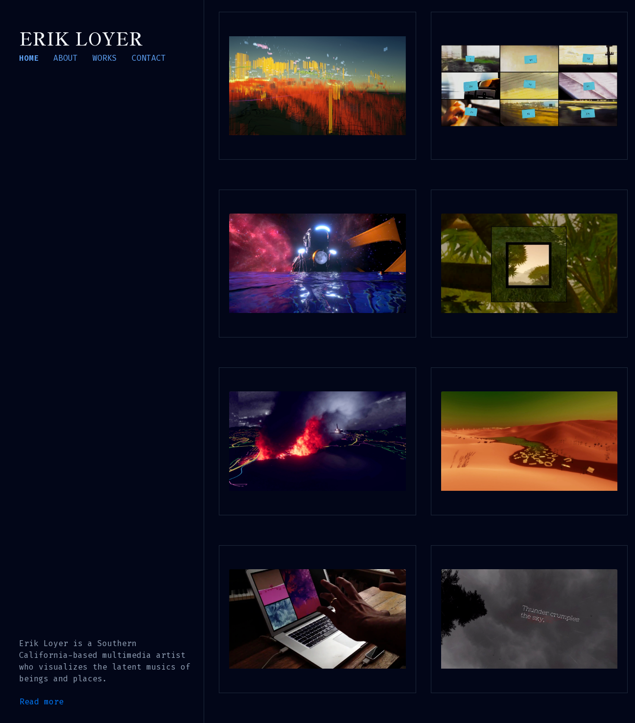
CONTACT (149, 58)
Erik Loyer (81, 37)
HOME (29, 58)
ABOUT (65, 58)
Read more (42, 702)
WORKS (105, 58)
